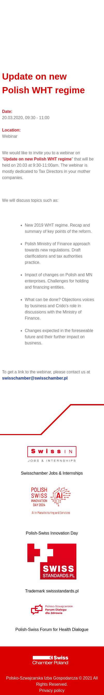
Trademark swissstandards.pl (51, 591)
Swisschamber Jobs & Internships (52, 473)
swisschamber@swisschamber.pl (35, 378)
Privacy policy (52, 690)
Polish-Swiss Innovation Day (52, 533)
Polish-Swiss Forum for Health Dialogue (52, 629)
